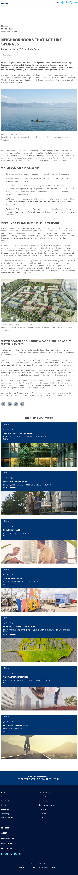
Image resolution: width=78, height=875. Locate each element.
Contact (42, 822)
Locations (42, 814)
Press (41, 818)
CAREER (4, 833)
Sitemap (22, 867)
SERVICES (5, 810)
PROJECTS (5, 828)
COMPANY (43, 810)
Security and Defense (47, 805)
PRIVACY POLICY (7, 838)
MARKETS (5, 793)
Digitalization (44, 801)
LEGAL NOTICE (6, 843)
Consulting (5, 814)
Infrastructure (6, 801)
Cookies (32, 867)
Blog (2, 22)
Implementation (7, 818)
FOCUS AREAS (44, 793)
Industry (4, 805)
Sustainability (44, 797)
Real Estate (5, 797)
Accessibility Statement (48, 867)
